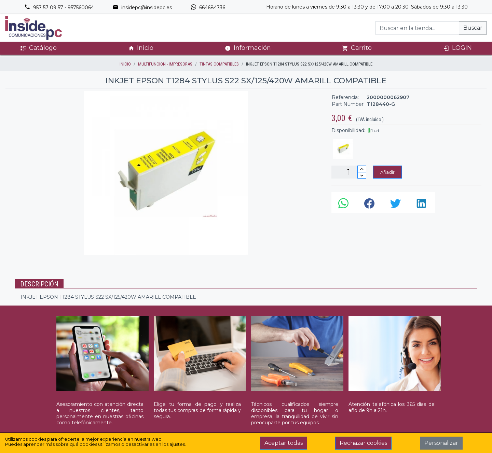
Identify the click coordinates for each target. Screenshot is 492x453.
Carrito (357, 48)
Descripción (39, 284)
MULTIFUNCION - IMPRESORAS (165, 64)
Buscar (472, 28)
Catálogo (38, 48)
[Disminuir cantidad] (361, 175)
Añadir (387, 172)
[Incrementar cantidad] (361, 169)
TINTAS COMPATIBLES (219, 64)
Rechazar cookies (363, 443)
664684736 (207, 7)
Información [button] (248, 48)
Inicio (140, 48)
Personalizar (441, 443)
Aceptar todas (283, 443)
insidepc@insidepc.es (142, 7)
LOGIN (457, 48)
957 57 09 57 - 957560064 (59, 7)
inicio (125, 64)
